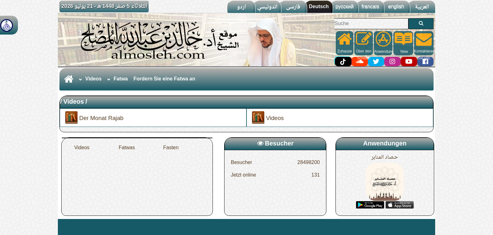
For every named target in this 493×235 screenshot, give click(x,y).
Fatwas (127, 148)
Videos (93, 79)
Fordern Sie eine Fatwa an (165, 79)
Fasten (171, 148)
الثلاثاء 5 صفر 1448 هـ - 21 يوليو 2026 (104, 6)
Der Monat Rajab (94, 117)
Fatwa (121, 79)
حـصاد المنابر (384, 157)
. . (88, 226)
